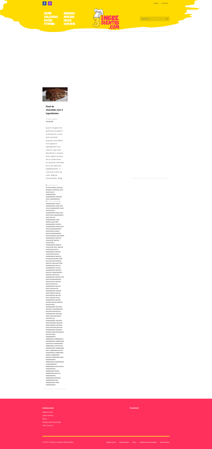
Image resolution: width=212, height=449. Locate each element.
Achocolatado (51, 187)
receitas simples (58, 332)
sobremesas (50, 362)
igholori (49, 121)
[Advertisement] (106, 55)
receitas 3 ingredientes (54, 309)
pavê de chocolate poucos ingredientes (53, 254)
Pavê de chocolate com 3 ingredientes (54, 110)
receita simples (56, 302)
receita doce (50, 281)
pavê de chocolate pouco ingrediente (54, 249)
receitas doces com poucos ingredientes (53, 318)
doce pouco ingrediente (54, 215)
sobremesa (50, 339)
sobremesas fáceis (52, 371)
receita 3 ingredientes (54, 272)
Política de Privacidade (51, 422)
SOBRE (156, 3)
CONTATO (164, 3)
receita (58, 270)
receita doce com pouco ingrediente (53, 284)
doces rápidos (51, 236)
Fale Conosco (47, 425)
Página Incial (47, 412)
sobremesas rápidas (53, 378)
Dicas (44, 419)
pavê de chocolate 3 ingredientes (52, 242)
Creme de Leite (58, 190)
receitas (59, 307)
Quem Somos (48, 415)
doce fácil (59, 213)
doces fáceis (50, 231)
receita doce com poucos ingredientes (53, 288)
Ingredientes (50, 197)
